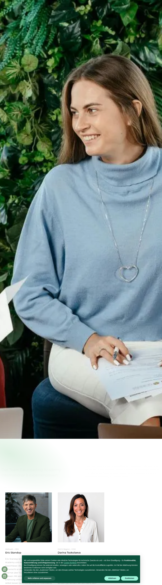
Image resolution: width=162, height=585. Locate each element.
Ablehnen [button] (112, 578)
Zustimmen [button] (129, 578)
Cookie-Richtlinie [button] (70, 563)
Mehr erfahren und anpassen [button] (39, 578)
